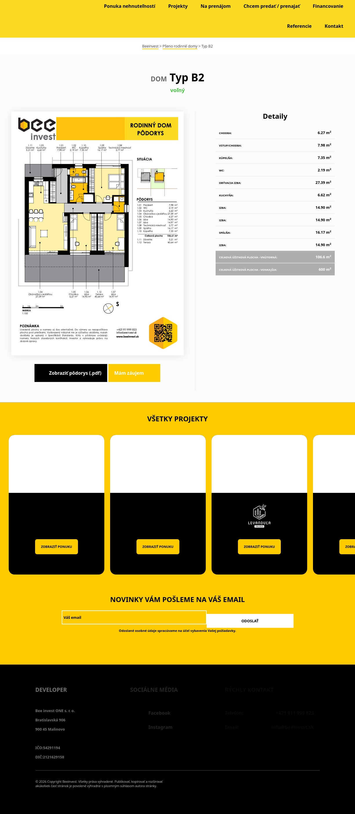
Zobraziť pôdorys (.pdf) (75, 373)
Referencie (299, 26)
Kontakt (334, 26)
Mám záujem (129, 373)
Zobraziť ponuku (56, 546)
